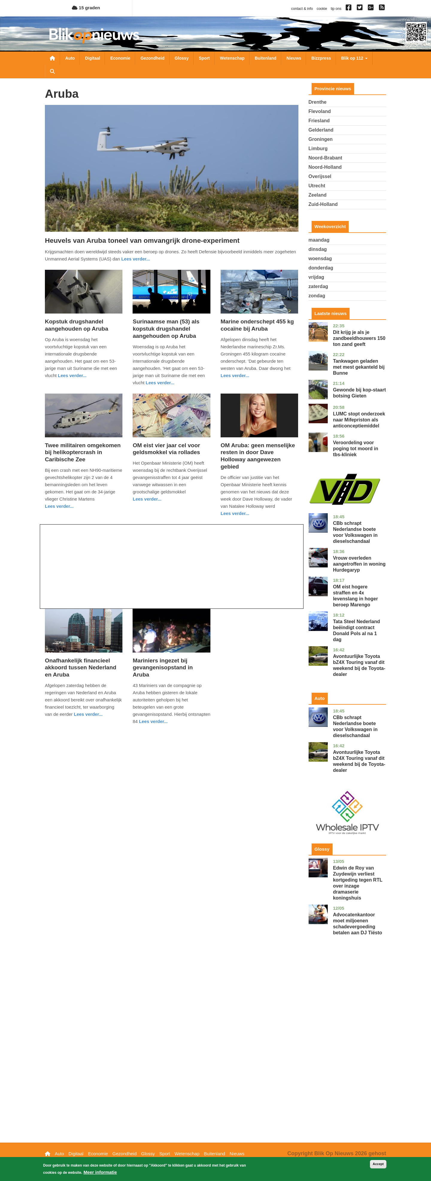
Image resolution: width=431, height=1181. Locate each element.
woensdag (320, 258)
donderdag (321, 267)
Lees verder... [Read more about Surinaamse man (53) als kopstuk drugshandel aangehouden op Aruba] (160, 382)
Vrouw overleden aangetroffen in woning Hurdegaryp (359, 564)
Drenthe (318, 102)
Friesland (319, 120)
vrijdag (316, 277)
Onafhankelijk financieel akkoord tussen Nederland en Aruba (80, 667)
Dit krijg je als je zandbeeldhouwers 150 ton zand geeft (359, 338)
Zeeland (318, 195)
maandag (319, 239)
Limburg (318, 148)
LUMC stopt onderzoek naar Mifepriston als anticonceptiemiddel (359, 419)
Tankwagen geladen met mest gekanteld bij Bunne (359, 367)
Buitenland (265, 58)
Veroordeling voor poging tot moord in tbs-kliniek (355, 448)
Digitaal (92, 58)
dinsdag (318, 249)
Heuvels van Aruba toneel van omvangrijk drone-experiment (142, 240)
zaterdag (318, 286)
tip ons (336, 9)
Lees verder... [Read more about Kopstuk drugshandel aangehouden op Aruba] (72, 375)
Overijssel (320, 176)
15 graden (86, 7)
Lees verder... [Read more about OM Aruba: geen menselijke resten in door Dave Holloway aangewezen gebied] (235, 513)
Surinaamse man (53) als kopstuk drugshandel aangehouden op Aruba (166, 328)
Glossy (182, 58)
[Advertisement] (171, 566)
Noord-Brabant (325, 157)
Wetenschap (232, 58)
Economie (120, 58)
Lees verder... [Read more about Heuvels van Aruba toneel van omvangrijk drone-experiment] (135, 258)
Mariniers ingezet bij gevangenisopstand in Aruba (163, 667)
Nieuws (293, 58)
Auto (70, 58)
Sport (204, 58)
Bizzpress (321, 58)
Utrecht (317, 185)
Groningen (321, 139)
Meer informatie (100, 1172)
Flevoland (320, 111)
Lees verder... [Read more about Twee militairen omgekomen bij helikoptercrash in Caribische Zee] (59, 506)
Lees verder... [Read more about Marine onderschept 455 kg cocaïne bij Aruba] (235, 375)
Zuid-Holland (323, 204)
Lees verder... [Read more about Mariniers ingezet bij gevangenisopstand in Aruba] (153, 721)
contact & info (302, 9)
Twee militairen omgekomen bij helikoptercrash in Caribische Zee (83, 452)
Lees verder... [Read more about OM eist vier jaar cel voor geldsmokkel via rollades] (147, 498)
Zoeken (52, 71)
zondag (317, 295)
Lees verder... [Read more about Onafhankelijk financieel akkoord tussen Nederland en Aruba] (88, 714)
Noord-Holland (325, 167)
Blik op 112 (354, 58)
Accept (378, 1164)
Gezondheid (152, 58)
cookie (322, 9)
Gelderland (321, 129)
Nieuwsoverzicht (52, 58)
